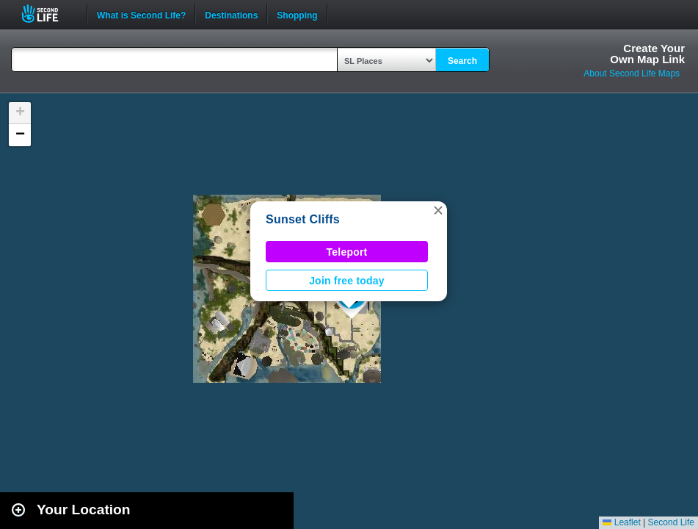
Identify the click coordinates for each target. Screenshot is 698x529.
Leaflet (621, 522)
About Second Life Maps (632, 73)
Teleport (347, 252)
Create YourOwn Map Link (647, 53)
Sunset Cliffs (303, 219)
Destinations (231, 14)
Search (462, 61)
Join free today (347, 281)
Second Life (48, 14)
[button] (438, 210)
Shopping (297, 14)
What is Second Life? (141, 14)
